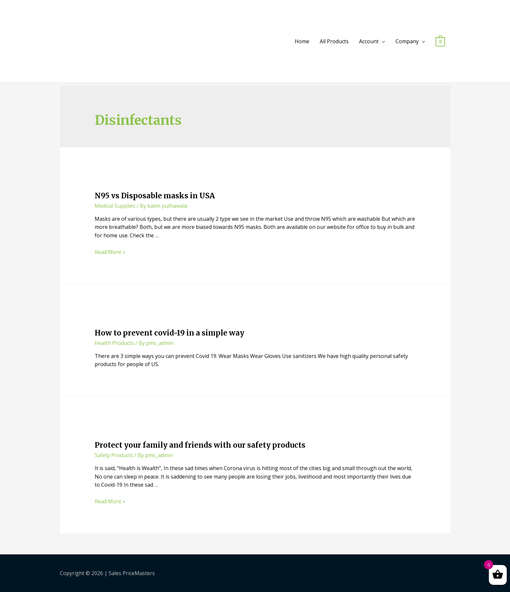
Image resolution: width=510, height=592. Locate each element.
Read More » (110, 252)
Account (369, 41)
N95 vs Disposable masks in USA (155, 195)
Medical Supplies (115, 205)
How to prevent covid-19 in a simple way (169, 332)
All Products (334, 41)
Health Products (114, 343)
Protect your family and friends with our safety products (200, 445)
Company (407, 41)
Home (302, 41)
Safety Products (114, 455)
